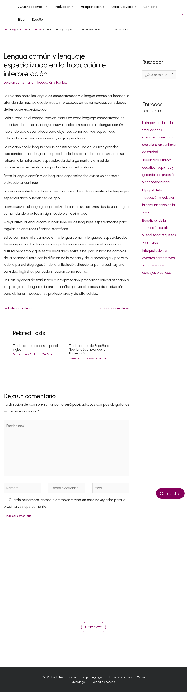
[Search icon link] (182, 13)
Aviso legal (80, 687)
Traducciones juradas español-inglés (37, 347)
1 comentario (76, 357)
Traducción (47, 82)
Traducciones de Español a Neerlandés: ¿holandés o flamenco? (90, 349)
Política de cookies (102, 687)
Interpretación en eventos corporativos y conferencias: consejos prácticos (157, 279)
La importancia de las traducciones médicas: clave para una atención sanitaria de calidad (158, 137)
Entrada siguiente (112, 308)
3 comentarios (21, 354)
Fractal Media (136, 681)
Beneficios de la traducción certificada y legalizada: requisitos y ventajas (159, 242)
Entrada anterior (19, 308)
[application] (45, 6)
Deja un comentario (19, 82)
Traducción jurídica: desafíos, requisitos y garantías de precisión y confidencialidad (159, 174)
